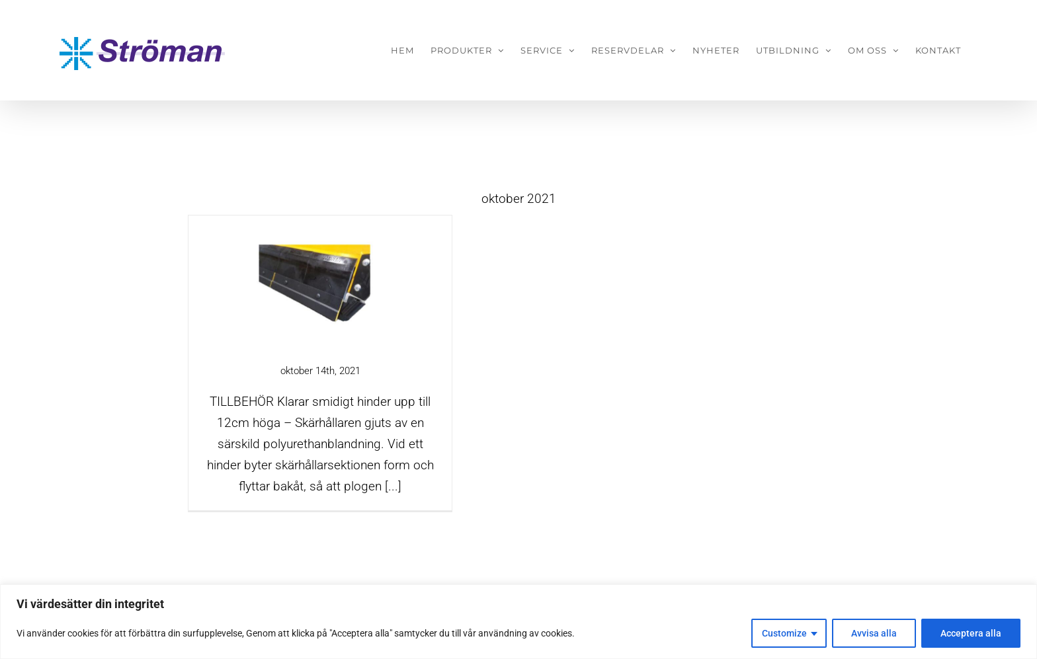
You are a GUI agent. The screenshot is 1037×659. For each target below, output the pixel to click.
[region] (518, 621)
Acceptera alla (970, 633)
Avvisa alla (874, 633)
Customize (784, 633)
